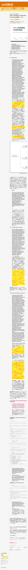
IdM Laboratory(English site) (4, 563)
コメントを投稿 (12, 545)
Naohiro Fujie (14, 537)
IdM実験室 (7, 4)
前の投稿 (25, 547)
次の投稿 (11, 547)
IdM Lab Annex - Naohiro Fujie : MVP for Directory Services (4, 561)
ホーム (18, 547)
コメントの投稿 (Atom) (16, 549)
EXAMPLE (12, 417)
